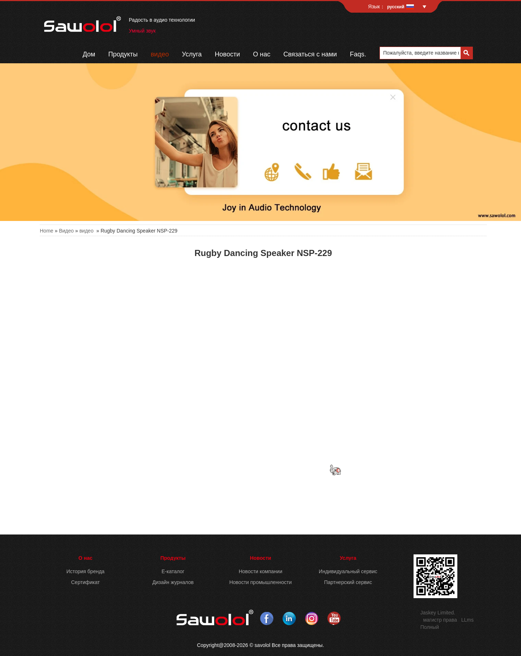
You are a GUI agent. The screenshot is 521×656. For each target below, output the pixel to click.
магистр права (440, 620)
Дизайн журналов (173, 582)
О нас (261, 54)
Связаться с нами (310, 54)
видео (160, 54)
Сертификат (85, 582)
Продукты (122, 54)
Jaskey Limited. (437, 612)
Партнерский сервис (348, 582)
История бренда (85, 571)
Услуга (192, 54)
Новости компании (261, 571)
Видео (66, 231)
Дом (88, 54)
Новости (227, 54)
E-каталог (172, 571)
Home (46, 231)
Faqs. (358, 54)
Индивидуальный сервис (348, 571)
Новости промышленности (260, 582)
